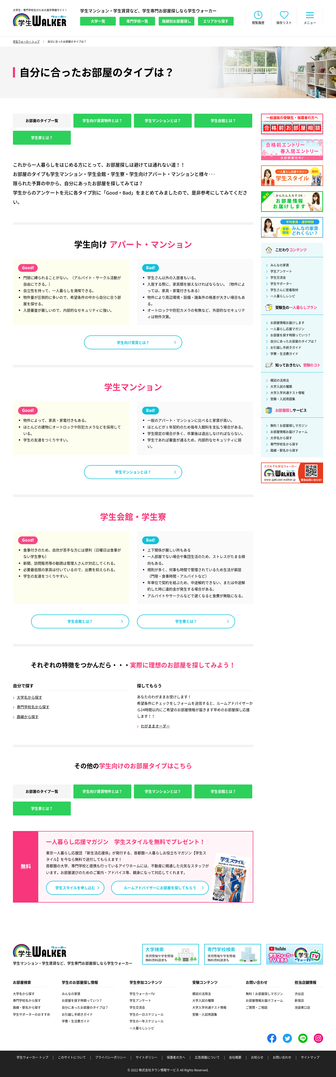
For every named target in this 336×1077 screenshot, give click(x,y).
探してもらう (149, 686)
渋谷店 (299, 994)
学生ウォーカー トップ (26, 41)
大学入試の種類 (281, 386)
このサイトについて (72, 1057)
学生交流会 (278, 277)
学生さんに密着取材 (284, 290)
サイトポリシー (146, 1057)
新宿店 (299, 1000)
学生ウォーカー (39, 950)
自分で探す (23, 686)
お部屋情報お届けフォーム (289, 432)
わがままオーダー (155, 726)
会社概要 (235, 1057)
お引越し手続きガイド (285, 347)
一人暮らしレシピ (282, 296)
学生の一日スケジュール (146, 1014)
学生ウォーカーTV (142, 994)
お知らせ (257, 1057)
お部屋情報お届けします (287, 323)
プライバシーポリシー (110, 1057)
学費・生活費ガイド (284, 354)
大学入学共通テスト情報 (287, 393)
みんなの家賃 (279, 265)
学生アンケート (281, 271)
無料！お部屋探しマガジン (289, 425)
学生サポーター (281, 284)
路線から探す (28, 716)
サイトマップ (310, 1057)
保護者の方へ (176, 1057)
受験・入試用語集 (282, 399)
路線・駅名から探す (284, 450)
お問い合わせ (282, 1057)
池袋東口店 (302, 1007)
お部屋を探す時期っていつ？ (290, 335)
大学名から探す (29, 697)
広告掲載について (207, 1057)
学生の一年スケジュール (146, 1021)
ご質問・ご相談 (257, 1007)
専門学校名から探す (33, 706)
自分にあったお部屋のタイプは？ (293, 341)
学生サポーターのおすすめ (31, 1014)
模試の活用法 (279, 380)
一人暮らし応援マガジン (287, 329)
